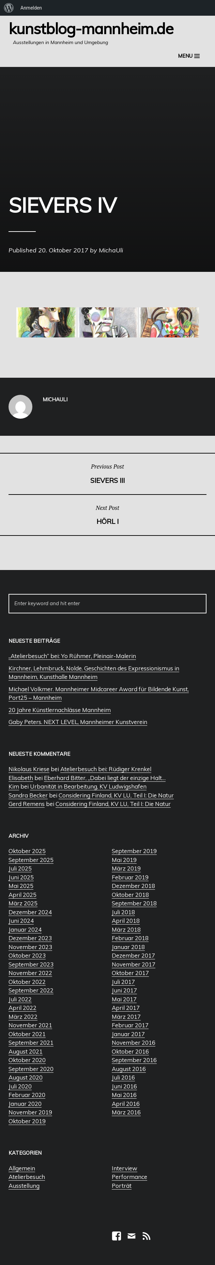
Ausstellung (24, 1185)
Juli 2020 (20, 1086)
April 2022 (22, 1007)
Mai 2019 (124, 859)
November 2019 (30, 1112)
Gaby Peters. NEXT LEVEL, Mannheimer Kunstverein (78, 721)
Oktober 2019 (27, 1121)
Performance (129, 1176)
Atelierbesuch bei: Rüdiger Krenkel (105, 769)
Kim (14, 786)
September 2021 (31, 1042)
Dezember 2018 (133, 885)
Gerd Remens (27, 803)
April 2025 (22, 894)
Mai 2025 (21, 885)
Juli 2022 (20, 999)
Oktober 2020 (27, 1060)
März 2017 (126, 1016)
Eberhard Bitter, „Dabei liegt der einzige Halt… (105, 777)
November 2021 (30, 1025)
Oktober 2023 (27, 955)
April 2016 (126, 1103)
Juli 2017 (123, 981)
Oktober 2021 (27, 1034)
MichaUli (111, 250)
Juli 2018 (123, 912)
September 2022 (31, 990)
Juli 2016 (123, 1077)
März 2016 (126, 1112)
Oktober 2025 (27, 850)
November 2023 (30, 946)
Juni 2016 (124, 1086)
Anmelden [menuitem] (31, 8)
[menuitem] (9, 8)
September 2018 (134, 903)
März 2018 (126, 929)
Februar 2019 (130, 877)
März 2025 (23, 903)
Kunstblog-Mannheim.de (91, 28)
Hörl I (107, 514)
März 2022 (23, 1016)
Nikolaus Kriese (29, 769)
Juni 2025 (21, 877)
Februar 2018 (130, 938)
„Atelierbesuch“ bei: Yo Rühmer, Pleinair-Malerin (72, 655)
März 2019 (126, 868)
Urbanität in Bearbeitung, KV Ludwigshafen (88, 786)
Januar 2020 (25, 1103)
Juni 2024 (21, 920)
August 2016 (129, 1068)
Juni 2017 (124, 990)
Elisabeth (21, 777)
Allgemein (22, 1168)
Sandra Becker (28, 795)
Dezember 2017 (133, 955)
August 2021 (26, 1051)
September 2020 (31, 1068)
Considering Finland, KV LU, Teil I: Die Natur (116, 795)
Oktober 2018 (130, 894)
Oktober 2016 (130, 1051)
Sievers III (107, 473)
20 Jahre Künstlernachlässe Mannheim (60, 709)
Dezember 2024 (30, 912)
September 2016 (134, 1060)
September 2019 (134, 850)
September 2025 (31, 859)
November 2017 (133, 964)
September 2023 (31, 964)
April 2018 (126, 920)
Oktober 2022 (27, 981)
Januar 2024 (25, 929)
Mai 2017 (124, 999)
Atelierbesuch (27, 1176)
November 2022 (30, 972)
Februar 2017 (130, 1025)
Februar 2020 (27, 1094)
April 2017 (126, 1007)
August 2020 (26, 1077)
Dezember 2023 (30, 938)
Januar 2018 (128, 946)
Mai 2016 (124, 1094)
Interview (124, 1168)
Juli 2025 (20, 868)
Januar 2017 (128, 1034)
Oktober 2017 (130, 972)
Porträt (122, 1185)
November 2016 (133, 1042)
